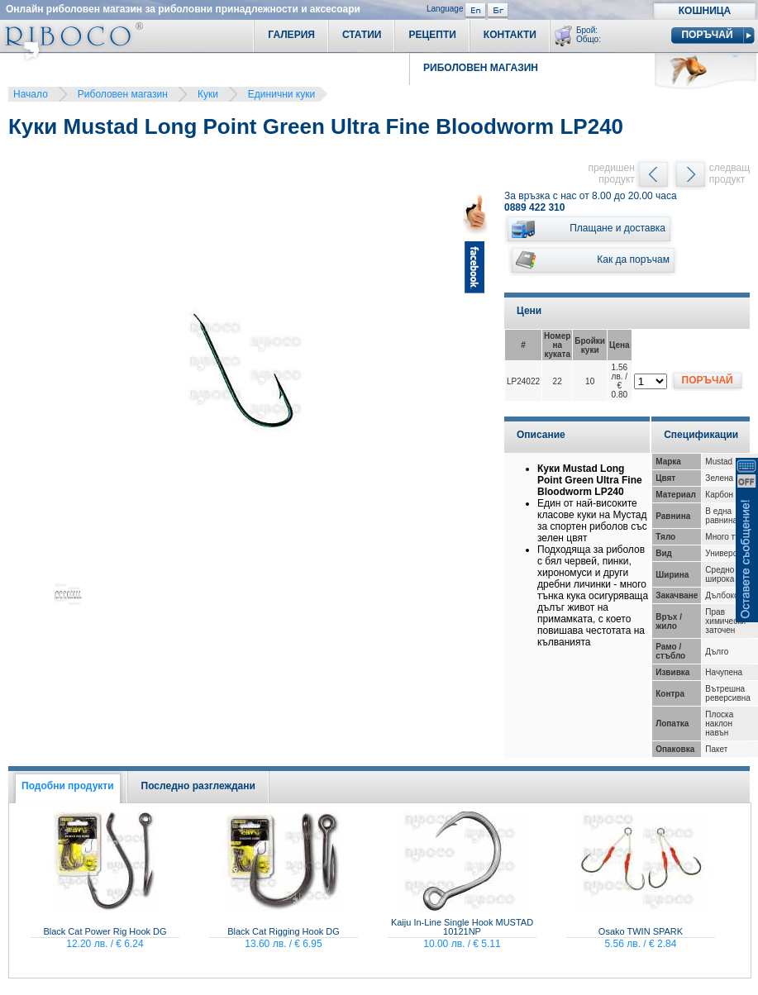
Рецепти (431, 34)
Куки (208, 94)
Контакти (510, 34)
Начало (30, 94)
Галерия (291, 34)
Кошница (705, 11)
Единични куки (281, 94)
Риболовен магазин (123, 94)
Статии (362, 34)
